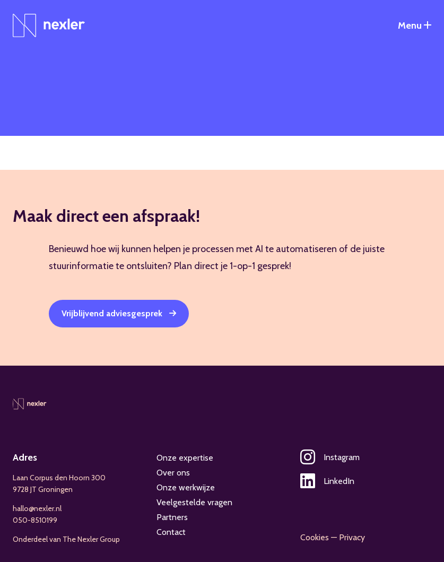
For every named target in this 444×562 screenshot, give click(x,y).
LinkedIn (327, 481)
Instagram (330, 457)
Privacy (352, 537)
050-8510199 (35, 520)
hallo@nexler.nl (37, 508)
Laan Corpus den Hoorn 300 (59, 477)
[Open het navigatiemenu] (414, 25)
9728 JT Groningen (43, 489)
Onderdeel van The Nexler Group (66, 539)
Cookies (314, 537)
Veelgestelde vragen (194, 502)
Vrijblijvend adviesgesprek (112, 313)
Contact (171, 532)
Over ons (173, 473)
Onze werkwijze (185, 487)
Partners (172, 517)
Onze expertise (184, 458)
